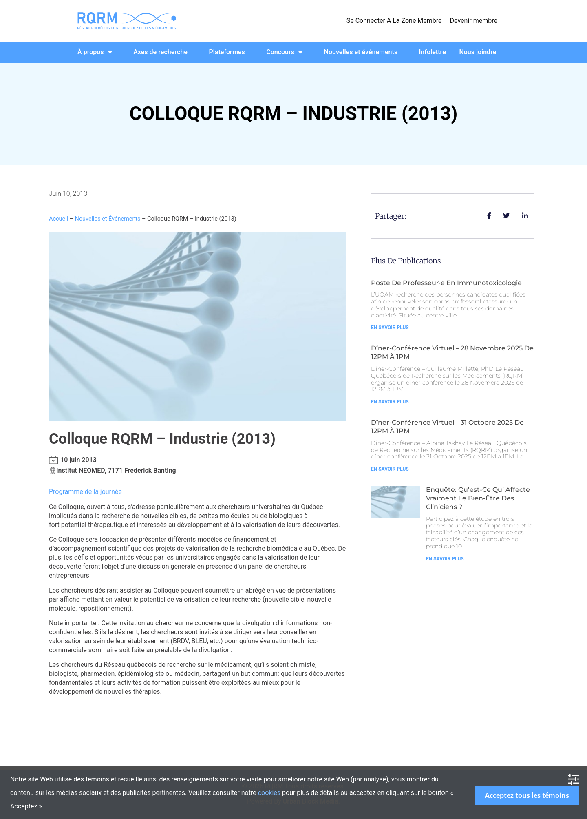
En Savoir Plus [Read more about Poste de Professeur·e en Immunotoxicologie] (390, 327)
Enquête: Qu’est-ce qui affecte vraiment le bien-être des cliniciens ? (478, 498)
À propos (94, 52)
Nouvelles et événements (361, 52)
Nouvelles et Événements (108, 218)
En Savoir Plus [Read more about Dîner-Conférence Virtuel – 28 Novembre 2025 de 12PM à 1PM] (390, 402)
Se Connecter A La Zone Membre (394, 20)
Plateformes (227, 52)
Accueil (58, 218)
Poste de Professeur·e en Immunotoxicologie (446, 283)
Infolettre (432, 52)
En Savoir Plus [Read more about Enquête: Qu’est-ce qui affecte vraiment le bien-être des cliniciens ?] (445, 559)
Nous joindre (477, 52)
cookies (269, 793)
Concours (284, 52)
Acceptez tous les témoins (527, 795)
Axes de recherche (160, 52)
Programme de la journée (85, 492)
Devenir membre (473, 20)
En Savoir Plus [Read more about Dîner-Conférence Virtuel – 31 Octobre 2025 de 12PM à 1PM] (390, 469)
